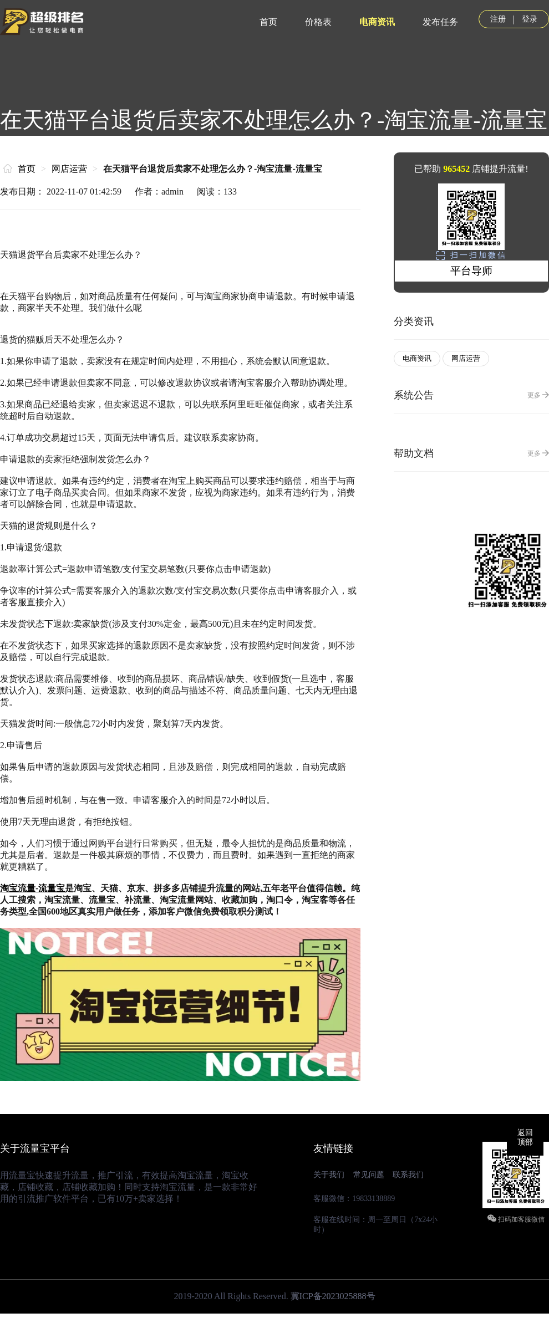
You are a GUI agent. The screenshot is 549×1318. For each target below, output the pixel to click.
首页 (268, 22)
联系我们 (408, 1175)
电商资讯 (377, 22)
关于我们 (328, 1175)
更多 (538, 395)
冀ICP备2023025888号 (333, 1296)
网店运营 (69, 168)
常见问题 (368, 1175)
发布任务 (440, 22)
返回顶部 (525, 1137)
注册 (498, 19)
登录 (529, 19)
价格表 (318, 22)
